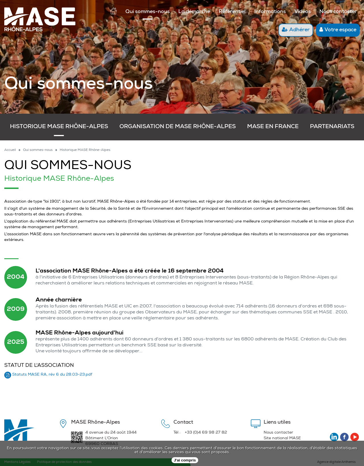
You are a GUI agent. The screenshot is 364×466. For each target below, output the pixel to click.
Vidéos (302, 11)
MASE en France (273, 127)
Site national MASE (282, 438)
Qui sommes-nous (147, 11)
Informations (270, 11)
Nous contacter (338, 11)
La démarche (194, 11)
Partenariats (332, 127)
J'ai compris (185, 460)
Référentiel (232, 11)
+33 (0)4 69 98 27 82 (206, 433)
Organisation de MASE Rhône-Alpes (177, 127)
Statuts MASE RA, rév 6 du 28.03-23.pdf (52, 375)
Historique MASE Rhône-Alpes (59, 127)
